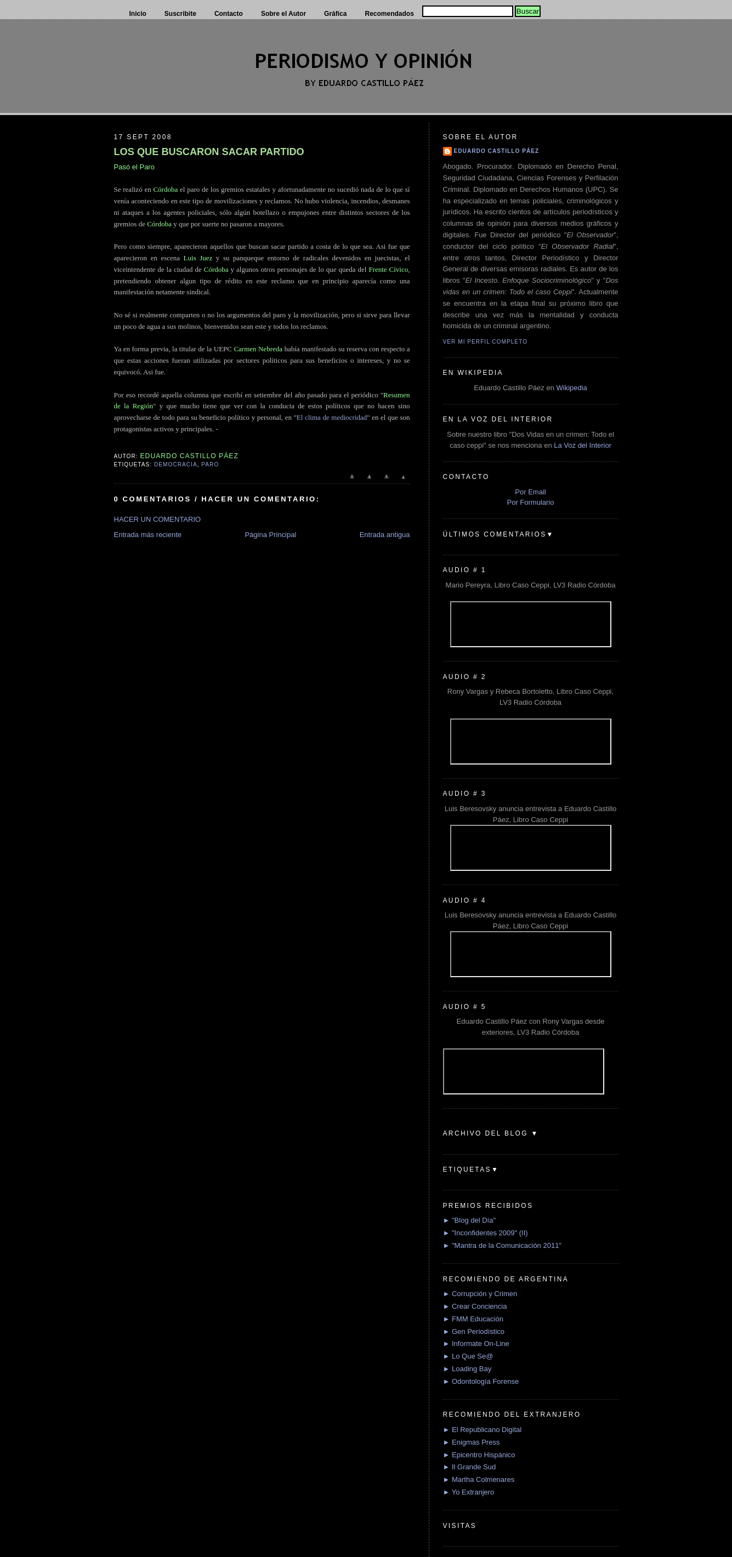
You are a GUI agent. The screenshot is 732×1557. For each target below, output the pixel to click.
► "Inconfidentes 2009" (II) (485, 1233)
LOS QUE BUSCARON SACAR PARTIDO (209, 151)
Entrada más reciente (148, 535)
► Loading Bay (467, 1369)
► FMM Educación (473, 1319)
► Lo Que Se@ (468, 1356)
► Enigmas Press (471, 1442)
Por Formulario (530, 502)
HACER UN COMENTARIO (157, 519)
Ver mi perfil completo (485, 342)
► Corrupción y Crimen (480, 1294)
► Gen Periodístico (474, 1331)
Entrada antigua (385, 535)
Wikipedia (571, 388)
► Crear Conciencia (475, 1306)
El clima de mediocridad (332, 417)
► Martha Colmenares (479, 1479)
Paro (210, 464)
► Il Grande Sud (469, 1467)
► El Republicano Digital (482, 1429)
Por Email (530, 492)
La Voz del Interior (582, 445)
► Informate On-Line (476, 1343)
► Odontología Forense (481, 1381)
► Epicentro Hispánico (479, 1455)
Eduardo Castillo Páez (497, 151)
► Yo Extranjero (469, 1492)
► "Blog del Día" (469, 1220)
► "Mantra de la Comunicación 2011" (502, 1245)
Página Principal (270, 535)
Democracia (175, 464)
